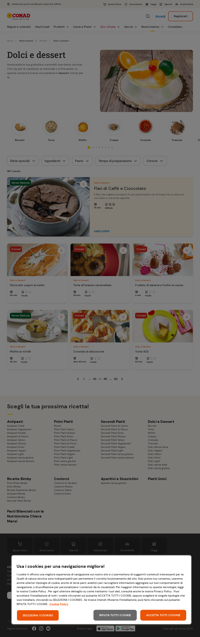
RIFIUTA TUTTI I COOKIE (115, 615)
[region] (101, 589)
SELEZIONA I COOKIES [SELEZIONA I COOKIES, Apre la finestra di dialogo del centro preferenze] (38, 615)
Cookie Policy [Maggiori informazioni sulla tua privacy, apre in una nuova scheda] (58, 604)
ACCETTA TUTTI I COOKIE (163, 615)
